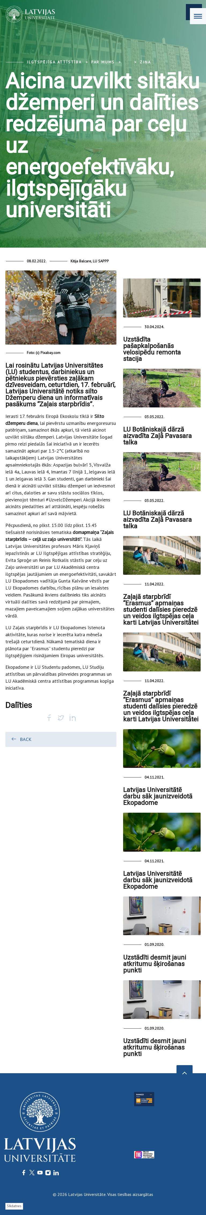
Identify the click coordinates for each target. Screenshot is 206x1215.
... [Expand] (127, 62)
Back (21, 739)
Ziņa (145, 62)
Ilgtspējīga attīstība (54, 62)
